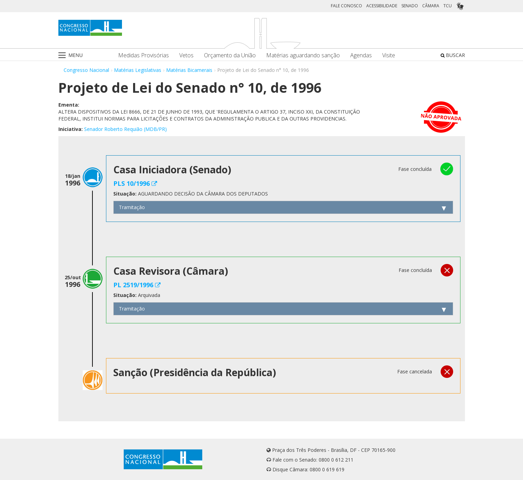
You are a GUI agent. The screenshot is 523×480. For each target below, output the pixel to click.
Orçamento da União (230, 55)
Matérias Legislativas (137, 70)
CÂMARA (430, 6)
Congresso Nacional (86, 70)
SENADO (409, 6)
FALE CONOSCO (346, 6)
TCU (447, 6)
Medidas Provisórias (143, 55)
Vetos (186, 55)
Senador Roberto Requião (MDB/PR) (125, 129)
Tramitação (132, 207)
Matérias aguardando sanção (303, 55)
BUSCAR (453, 55)
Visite (388, 55)
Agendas (361, 55)
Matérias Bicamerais (189, 70)
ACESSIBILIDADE (381, 6)
